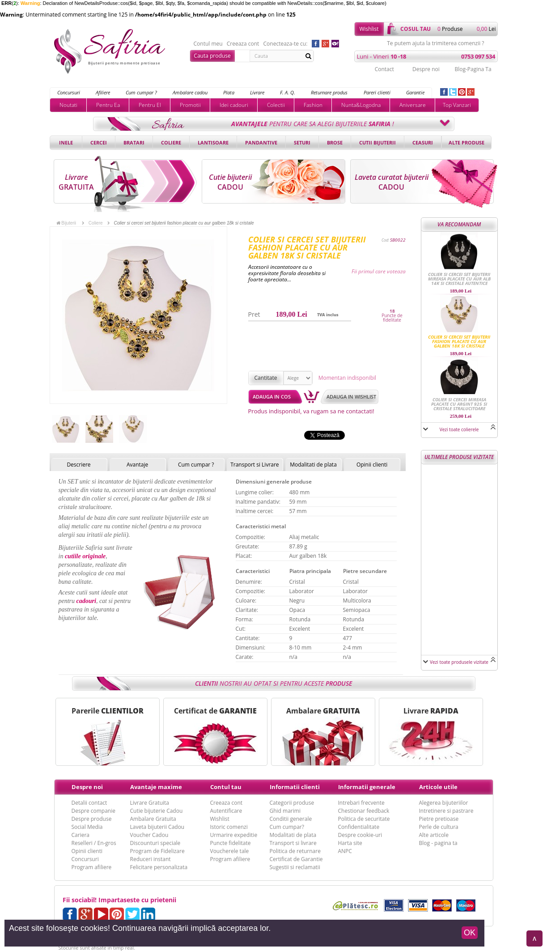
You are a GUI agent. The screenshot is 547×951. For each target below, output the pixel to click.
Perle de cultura (438, 827)
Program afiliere (92, 867)
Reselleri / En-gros (94, 843)
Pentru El (150, 105)
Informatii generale (366, 787)
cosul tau (415, 29)
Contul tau (226, 787)
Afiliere (103, 92)
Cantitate (265, 378)
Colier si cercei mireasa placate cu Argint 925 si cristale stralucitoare (459, 404)
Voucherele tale (229, 851)
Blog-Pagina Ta (472, 69)
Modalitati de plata (313, 464)
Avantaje (137, 464)
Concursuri (68, 92)
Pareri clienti (377, 92)
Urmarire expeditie (234, 835)
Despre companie (93, 811)
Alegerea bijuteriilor (443, 803)
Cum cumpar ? (141, 92)
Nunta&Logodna (361, 105)
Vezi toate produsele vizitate (459, 662)
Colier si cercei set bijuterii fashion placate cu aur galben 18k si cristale (459, 341)
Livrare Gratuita (150, 803)
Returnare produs (329, 92)
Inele (66, 142)
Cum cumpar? (287, 827)
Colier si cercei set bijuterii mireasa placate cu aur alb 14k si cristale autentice (459, 278)
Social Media (87, 827)
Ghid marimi (285, 811)
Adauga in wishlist (351, 396)
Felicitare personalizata (159, 867)
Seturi (302, 142)
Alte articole (434, 835)
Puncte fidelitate (230, 843)
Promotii (190, 105)
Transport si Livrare (254, 464)
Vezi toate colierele (459, 429)
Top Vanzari (457, 105)
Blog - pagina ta (438, 843)
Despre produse (92, 819)
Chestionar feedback (364, 811)
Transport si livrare (293, 843)
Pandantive (261, 142)
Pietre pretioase (439, 819)
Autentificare (226, 811)
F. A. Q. (287, 92)
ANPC (345, 851)
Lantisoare (213, 142)
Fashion (313, 105)
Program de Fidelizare (157, 851)
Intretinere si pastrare (446, 811)
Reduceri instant (150, 859)
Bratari (133, 142)
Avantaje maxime (156, 787)
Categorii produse (292, 803)
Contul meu (208, 44)
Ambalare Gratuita (153, 819)
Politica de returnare (295, 851)
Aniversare (412, 105)
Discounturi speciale (155, 843)
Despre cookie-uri (360, 835)
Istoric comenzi (229, 827)
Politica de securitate (364, 819)
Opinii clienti (371, 464)
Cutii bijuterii (377, 142)
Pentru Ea (108, 105)
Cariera (80, 835)
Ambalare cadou (190, 92)
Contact (384, 69)
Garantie (415, 92)
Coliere (171, 142)
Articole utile (438, 787)
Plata (228, 92)
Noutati (68, 105)
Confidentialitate (359, 827)
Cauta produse (212, 55)
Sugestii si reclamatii (295, 867)
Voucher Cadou (149, 835)
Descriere (78, 464)
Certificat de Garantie (296, 859)
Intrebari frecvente (361, 803)
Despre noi (426, 69)
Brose (335, 142)
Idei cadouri (234, 105)
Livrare (257, 92)
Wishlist (368, 29)
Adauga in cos (272, 396)
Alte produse (466, 142)
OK (469, 932)
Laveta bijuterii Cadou (157, 827)
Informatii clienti (295, 787)
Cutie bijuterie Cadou (156, 811)
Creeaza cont (243, 44)
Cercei (98, 142)
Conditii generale (291, 819)
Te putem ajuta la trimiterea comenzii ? (435, 43)
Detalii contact (89, 803)
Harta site (350, 843)
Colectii (276, 105)
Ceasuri (422, 142)
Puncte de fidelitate (392, 317)
